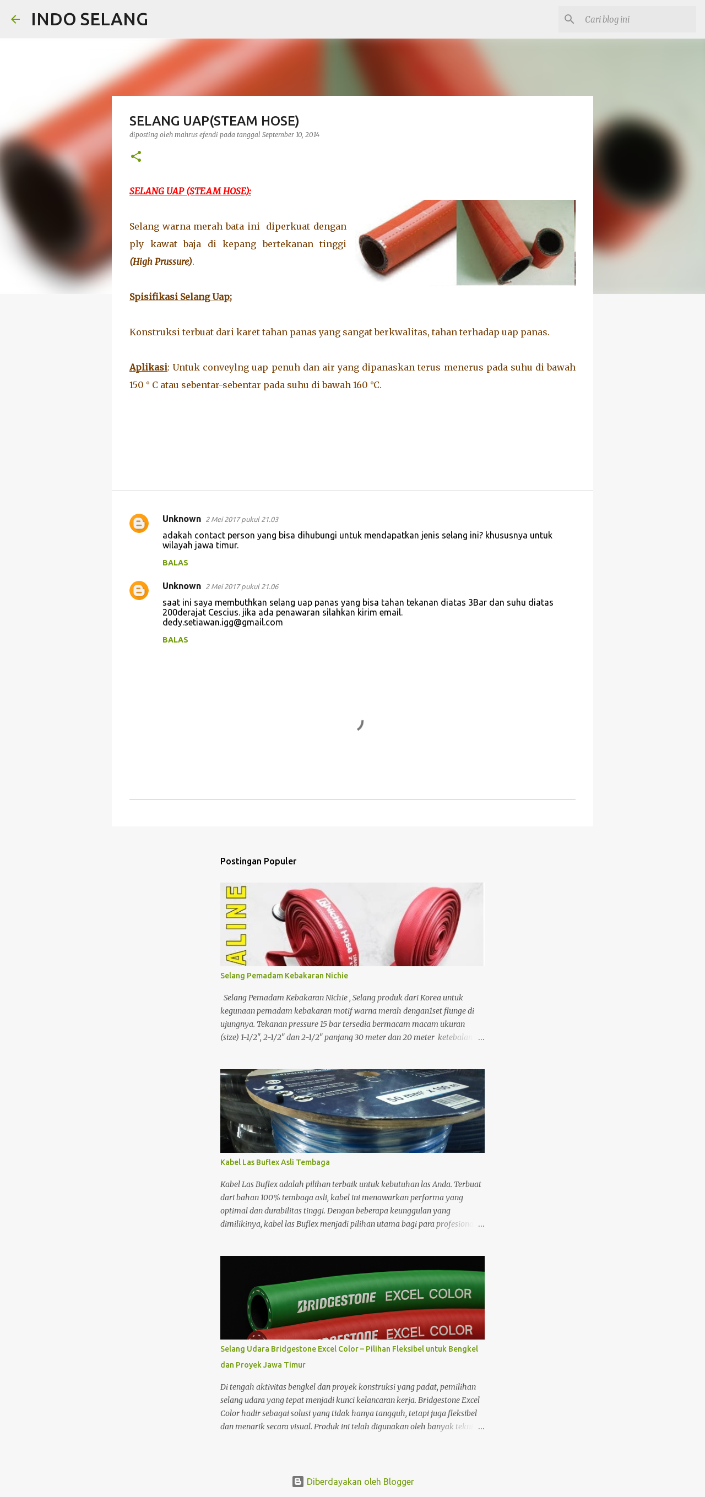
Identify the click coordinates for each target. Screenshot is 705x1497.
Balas (175, 562)
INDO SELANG (89, 19)
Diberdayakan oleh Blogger (352, 1482)
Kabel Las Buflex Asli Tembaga (275, 1162)
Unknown (181, 519)
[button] (136, 157)
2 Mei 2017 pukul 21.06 (241, 586)
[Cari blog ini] (638, 19)
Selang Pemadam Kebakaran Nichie (284, 975)
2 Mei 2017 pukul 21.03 (241, 519)
